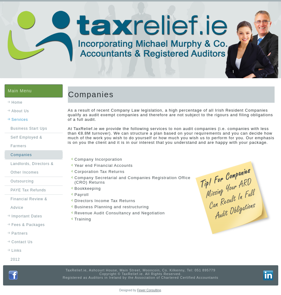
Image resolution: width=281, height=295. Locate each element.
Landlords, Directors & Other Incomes (32, 168)
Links (17, 250)
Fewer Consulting (149, 290)
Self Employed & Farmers (27, 141)
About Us (20, 111)
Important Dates (27, 216)
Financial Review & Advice (29, 203)
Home (17, 102)
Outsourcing (22, 181)
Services (20, 119)
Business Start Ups (29, 128)
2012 (15, 259)
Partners (20, 233)
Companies (21, 155)
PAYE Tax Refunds (28, 190)
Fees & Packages (28, 225)
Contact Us (22, 242)
